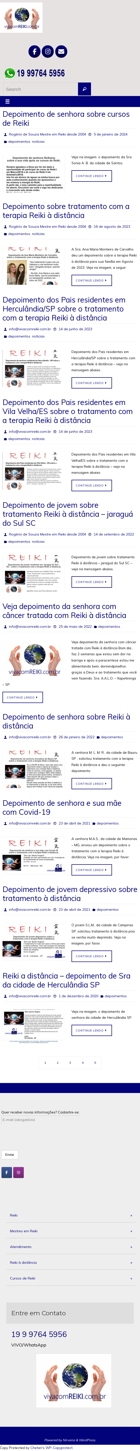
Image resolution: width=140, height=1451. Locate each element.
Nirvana (69, 1440)
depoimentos (19, 141)
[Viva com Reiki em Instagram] (48, 51)
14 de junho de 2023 (75, 329)
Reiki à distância (71, 1263)
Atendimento (71, 1247)
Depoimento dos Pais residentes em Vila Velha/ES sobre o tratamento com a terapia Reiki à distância (67, 411)
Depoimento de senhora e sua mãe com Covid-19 (62, 807)
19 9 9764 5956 (39, 1334)
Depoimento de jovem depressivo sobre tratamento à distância (70, 893)
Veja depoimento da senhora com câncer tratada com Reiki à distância (65, 611)
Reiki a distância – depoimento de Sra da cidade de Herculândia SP (66, 980)
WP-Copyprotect (59, 1448)
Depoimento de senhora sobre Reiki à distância (66, 721)
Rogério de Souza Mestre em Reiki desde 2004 (47, 134)
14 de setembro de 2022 (114, 534)
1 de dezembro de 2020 (78, 996)
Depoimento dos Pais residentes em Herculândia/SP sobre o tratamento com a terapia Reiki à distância (64, 308)
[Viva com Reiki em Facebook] (34, 51)
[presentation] (39, 1134)
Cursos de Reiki (71, 1278)
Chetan (36, 1448)
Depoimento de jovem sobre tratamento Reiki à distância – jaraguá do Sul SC (67, 514)
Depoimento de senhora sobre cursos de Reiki (66, 118)
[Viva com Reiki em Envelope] (61, 51)
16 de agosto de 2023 (112, 226)
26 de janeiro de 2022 (76, 737)
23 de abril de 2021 (74, 823)
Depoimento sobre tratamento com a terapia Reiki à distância (66, 211)
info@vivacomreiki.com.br (30, 329)
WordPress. (87, 1440)
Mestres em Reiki (71, 1231)
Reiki (71, 1215)
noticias (38, 141)
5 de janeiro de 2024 (111, 134)
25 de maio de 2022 (75, 626)
